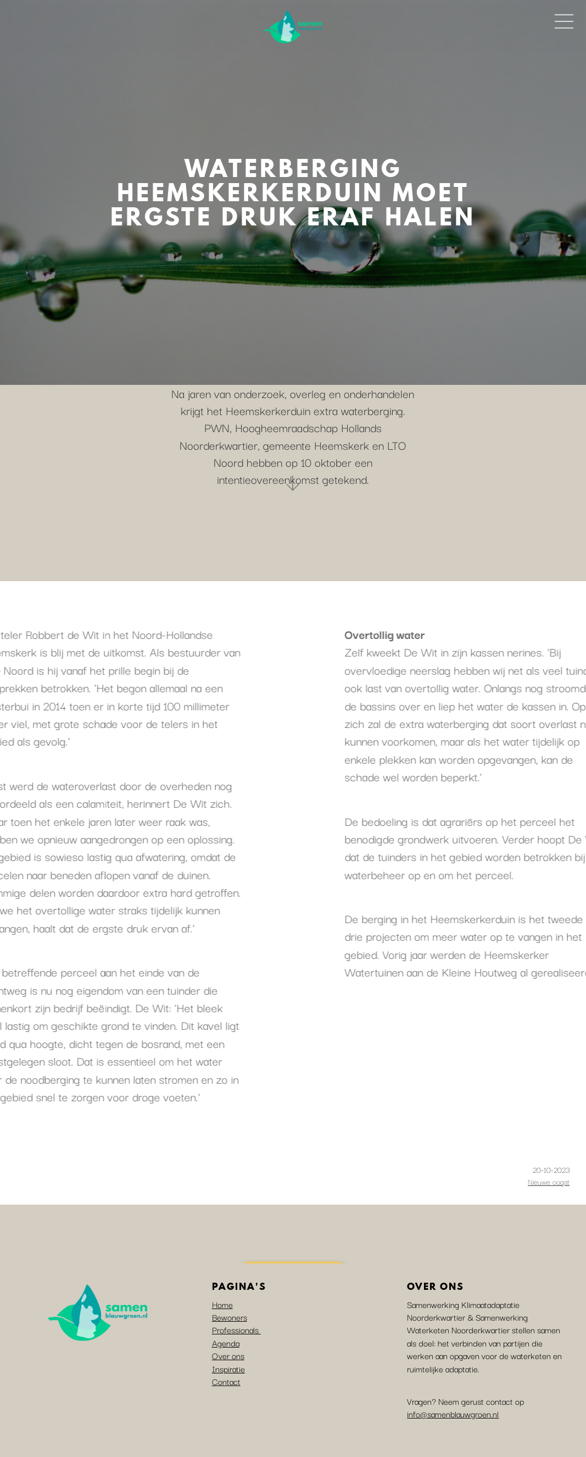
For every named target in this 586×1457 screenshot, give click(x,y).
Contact (226, 1381)
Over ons (228, 1355)
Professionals (236, 1329)
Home (222, 1304)
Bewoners (229, 1316)
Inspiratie (228, 1368)
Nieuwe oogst (549, 1181)
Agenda (225, 1342)
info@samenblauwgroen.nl (453, 1413)
